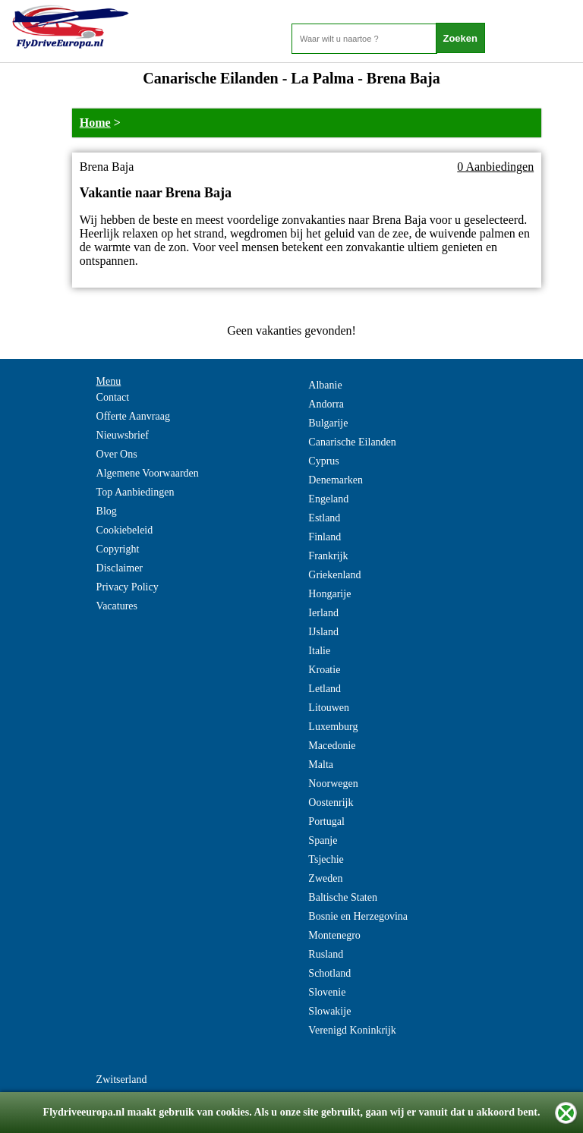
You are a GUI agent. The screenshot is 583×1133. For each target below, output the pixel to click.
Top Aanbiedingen (135, 492)
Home (95, 122)
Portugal (326, 821)
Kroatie (324, 669)
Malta (320, 764)
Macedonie (331, 745)
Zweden (325, 878)
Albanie (325, 385)
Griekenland (334, 575)
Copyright (118, 549)
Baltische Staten (342, 897)
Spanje (322, 840)
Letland (324, 688)
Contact (113, 397)
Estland (324, 518)
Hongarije (329, 594)
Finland (324, 537)
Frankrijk (328, 556)
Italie (319, 650)
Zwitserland (121, 1079)
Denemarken (335, 480)
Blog (106, 511)
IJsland (323, 631)
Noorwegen (333, 783)
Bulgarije (328, 423)
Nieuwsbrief (122, 435)
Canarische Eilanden (351, 442)
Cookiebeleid (124, 530)
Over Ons (116, 454)
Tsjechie (325, 859)
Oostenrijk (330, 802)
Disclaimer (119, 568)
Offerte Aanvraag (133, 416)
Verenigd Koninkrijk (351, 1030)
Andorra (326, 404)
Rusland (325, 954)
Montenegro (334, 935)
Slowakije (329, 1011)
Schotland (329, 973)
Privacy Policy (127, 587)
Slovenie (326, 992)
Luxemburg (333, 726)
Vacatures (116, 606)
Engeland (328, 499)
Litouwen (328, 707)
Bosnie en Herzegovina (358, 916)
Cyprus (323, 461)
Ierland (323, 612)
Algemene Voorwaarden (147, 473)
